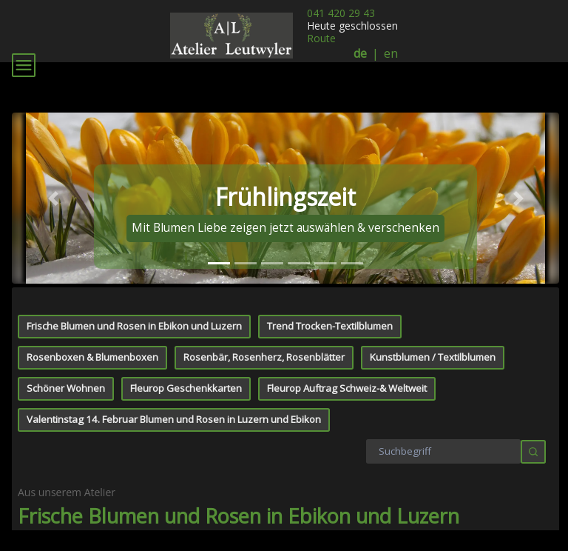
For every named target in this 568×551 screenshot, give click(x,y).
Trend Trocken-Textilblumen (330, 312)
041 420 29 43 (341, 13)
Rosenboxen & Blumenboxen (92, 343)
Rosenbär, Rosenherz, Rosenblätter (264, 343)
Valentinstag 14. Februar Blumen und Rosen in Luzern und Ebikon (174, 406)
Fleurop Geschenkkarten (186, 374)
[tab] (219, 249)
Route (321, 38)
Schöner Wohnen (66, 374)
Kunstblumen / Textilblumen (433, 343)
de (360, 53)
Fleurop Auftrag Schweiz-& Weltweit (347, 374)
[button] (53, 184)
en (391, 53)
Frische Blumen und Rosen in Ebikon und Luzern (134, 312)
